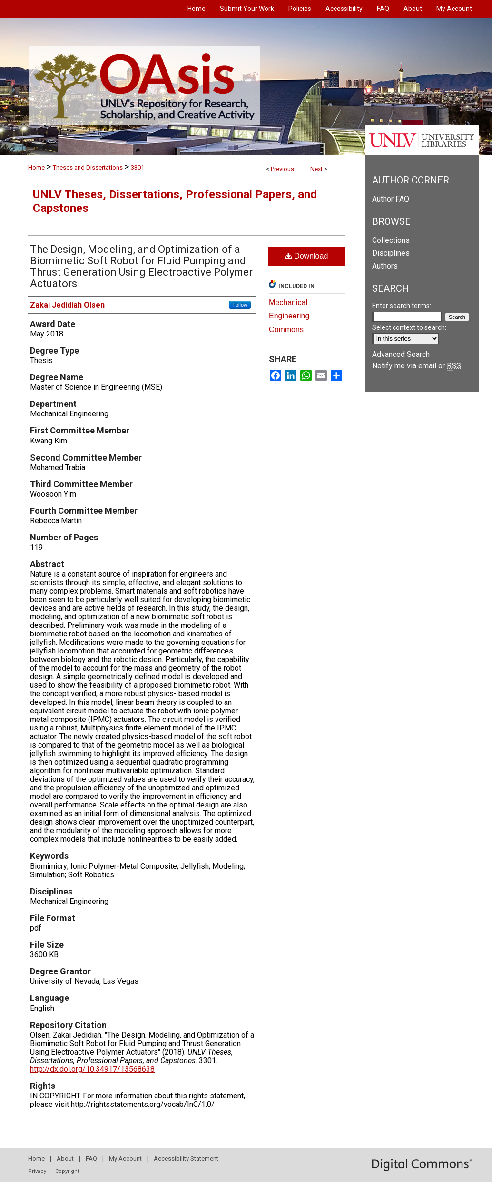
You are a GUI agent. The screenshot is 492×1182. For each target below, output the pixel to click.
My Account (125, 1158)
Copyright (67, 1171)
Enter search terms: (401, 305)
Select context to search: (409, 327)
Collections (391, 240)
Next (316, 169)
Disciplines (391, 253)
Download (306, 256)
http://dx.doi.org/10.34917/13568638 (92, 1069)
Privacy (37, 1171)
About (65, 1158)
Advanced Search (401, 354)
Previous (282, 169)
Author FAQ (390, 198)
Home (36, 167)
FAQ (91, 1158)
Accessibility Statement (186, 1158)
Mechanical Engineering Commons (289, 316)
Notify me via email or (416, 365)
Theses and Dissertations (88, 167)
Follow (239, 305)
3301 (137, 167)
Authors (385, 265)
